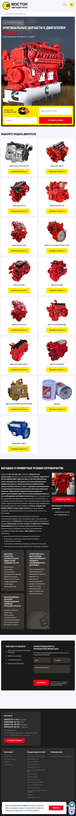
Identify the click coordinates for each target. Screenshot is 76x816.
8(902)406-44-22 (15, 727)
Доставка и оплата (10, 759)
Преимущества (9, 764)
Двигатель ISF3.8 (19, 207)
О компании (8, 756)
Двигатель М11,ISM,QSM (57, 327)
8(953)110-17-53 (15, 719)
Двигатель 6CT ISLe (19, 327)
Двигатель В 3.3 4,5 (57, 207)
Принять (56, 808)
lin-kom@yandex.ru (10, 730)
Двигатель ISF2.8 (57, 166)
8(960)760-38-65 (15, 724)
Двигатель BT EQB (19, 247)
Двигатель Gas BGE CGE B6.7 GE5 (57, 247)
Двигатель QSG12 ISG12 (19, 368)
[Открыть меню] (65, 5)
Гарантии (7, 762)
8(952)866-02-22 (14, 722)
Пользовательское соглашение (61, 756)
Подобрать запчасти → (19, 172)
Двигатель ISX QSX (57, 368)
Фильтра (57, 408)
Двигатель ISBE (57, 287)
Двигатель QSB (19, 287)
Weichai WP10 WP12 (19, 448)
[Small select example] (55, 111)
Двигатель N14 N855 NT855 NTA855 (19, 408)
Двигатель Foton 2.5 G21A (19, 166)
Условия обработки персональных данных (58, 689)
